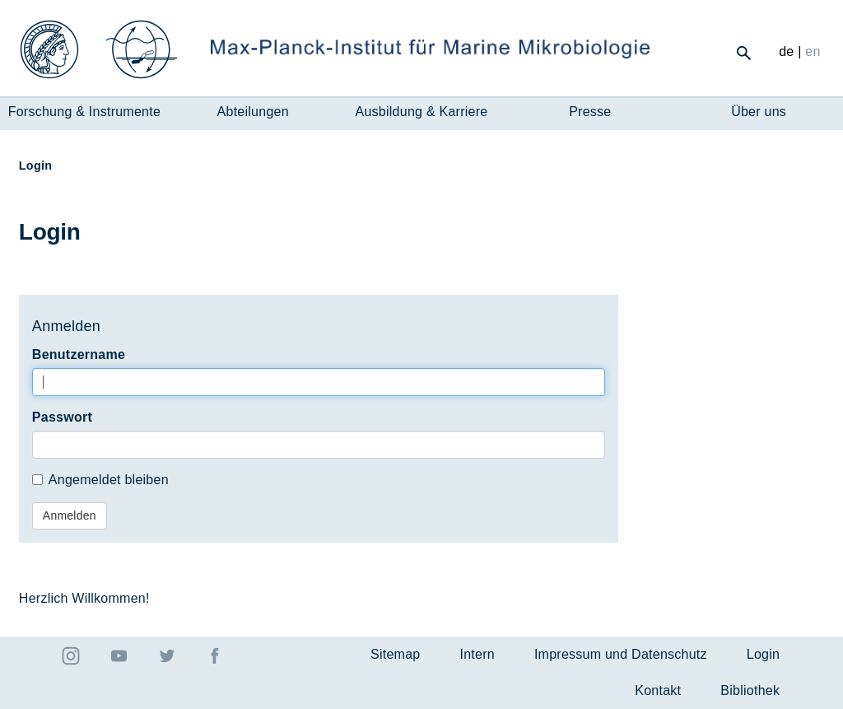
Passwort (62, 417)
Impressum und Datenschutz (620, 654)
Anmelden (69, 515)
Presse (590, 112)
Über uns (758, 112)
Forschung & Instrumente (84, 112)
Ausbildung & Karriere (422, 112)
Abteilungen (253, 112)
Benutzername (78, 354)
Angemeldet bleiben (100, 480)
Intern (476, 654)
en (812, 51)
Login (763, 654)
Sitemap (395, 654)
